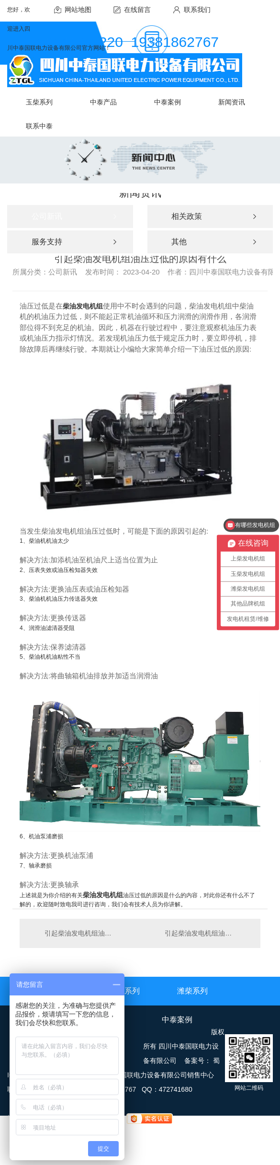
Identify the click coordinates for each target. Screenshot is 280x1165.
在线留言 (137, 9)
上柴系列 (124, 991)
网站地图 (78, 9)
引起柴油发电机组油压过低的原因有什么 (80, 933)
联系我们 (197, 9)
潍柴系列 (192, 991)
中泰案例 (177, 1020)
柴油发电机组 (83, 306)
